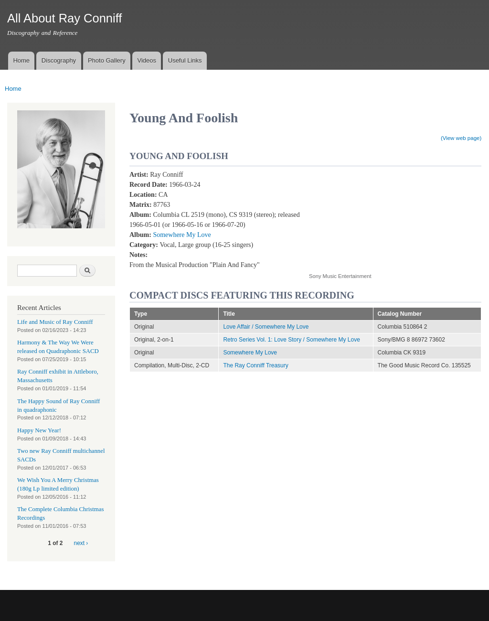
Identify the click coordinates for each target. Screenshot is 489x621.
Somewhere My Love (182, 234)
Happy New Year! (39, 430)
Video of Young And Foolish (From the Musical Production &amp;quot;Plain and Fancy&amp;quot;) (385, 216)
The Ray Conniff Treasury (255, 365)
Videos (146, 60)
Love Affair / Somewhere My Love (265, 326)
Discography (59, 60)
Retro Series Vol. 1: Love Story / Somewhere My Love (291, 339)
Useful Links (185, 60)
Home (21, 60)
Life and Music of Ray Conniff (55, 322)
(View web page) (461, 138)
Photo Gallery (107, 60)
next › (81, 543)
